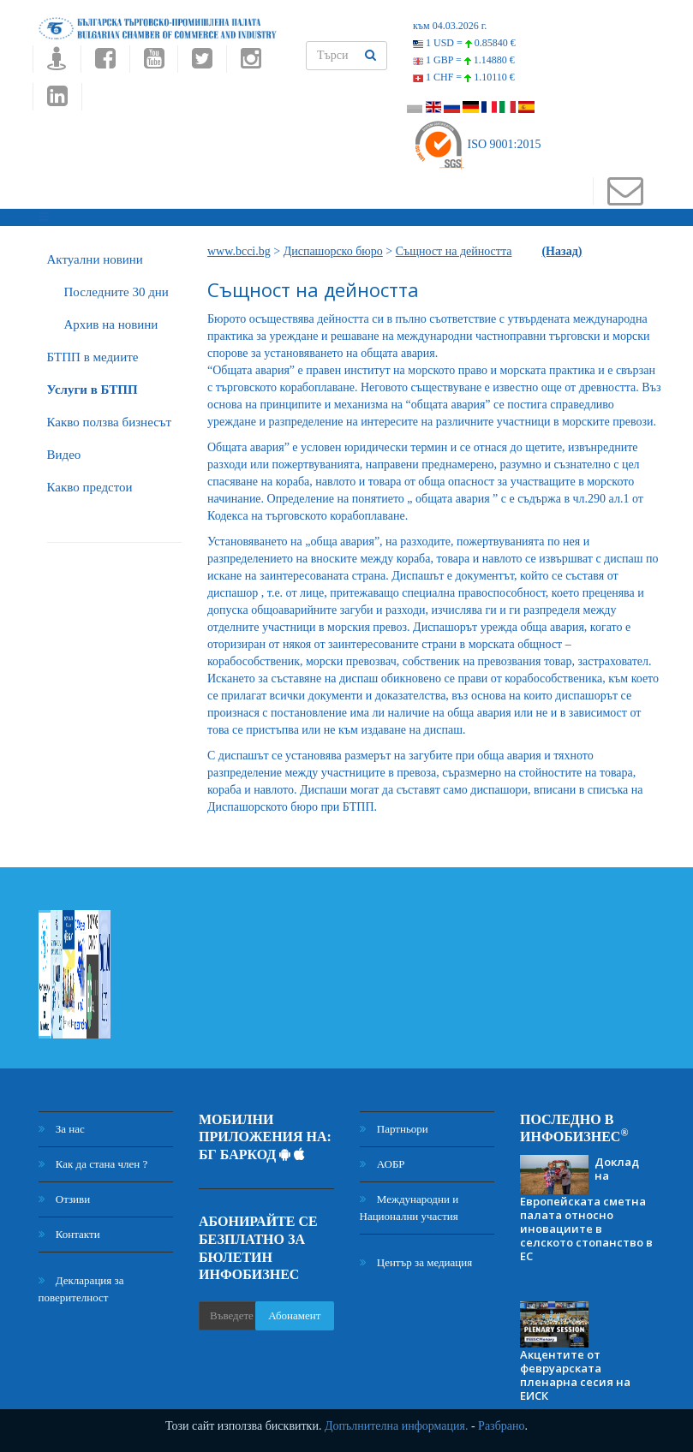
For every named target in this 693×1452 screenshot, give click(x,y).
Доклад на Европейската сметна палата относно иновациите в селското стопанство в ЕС (586, 1209)
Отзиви (65, 1199)
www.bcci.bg (239, 251)
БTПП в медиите (93, 357)
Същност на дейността (454, 251)
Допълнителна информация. (397, 1425)
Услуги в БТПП (92, 389)
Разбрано (501, 1425)
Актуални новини (95, 259)
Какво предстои (90, 487)
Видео (64, 454)
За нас (62, 1128)
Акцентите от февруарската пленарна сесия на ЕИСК (575, 1375)
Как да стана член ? (93, 1163)
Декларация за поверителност (81, 1289)
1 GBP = (464, 60)
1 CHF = (464, 77)
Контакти (69, 1234)
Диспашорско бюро (333, 251)
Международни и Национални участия (409, 1208)
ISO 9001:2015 (477, 144)
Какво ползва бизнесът (109, 422)
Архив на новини (111, 324)
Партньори (394, 1128)
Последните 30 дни (116, 292)
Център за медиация (416, 1262)
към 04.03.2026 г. (450, 26)
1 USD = (464, 43)
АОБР (382, 1163)
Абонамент (294, 1315)
